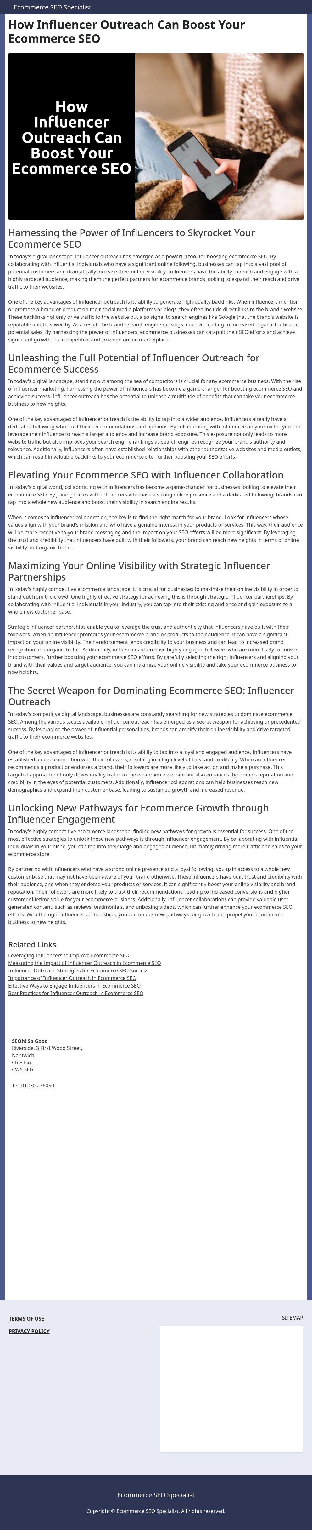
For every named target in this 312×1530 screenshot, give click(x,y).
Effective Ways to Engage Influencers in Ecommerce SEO (74, 985)
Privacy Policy (29, 1331)
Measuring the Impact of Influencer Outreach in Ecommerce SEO (84, 963)
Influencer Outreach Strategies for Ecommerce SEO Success (78, 970)
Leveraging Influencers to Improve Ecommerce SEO (69, 955)
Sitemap (292, 1318)
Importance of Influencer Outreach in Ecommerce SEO (72, 978)
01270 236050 (37, 1085)
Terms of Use (26, 1318)
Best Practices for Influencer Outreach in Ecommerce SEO (75, 993)
